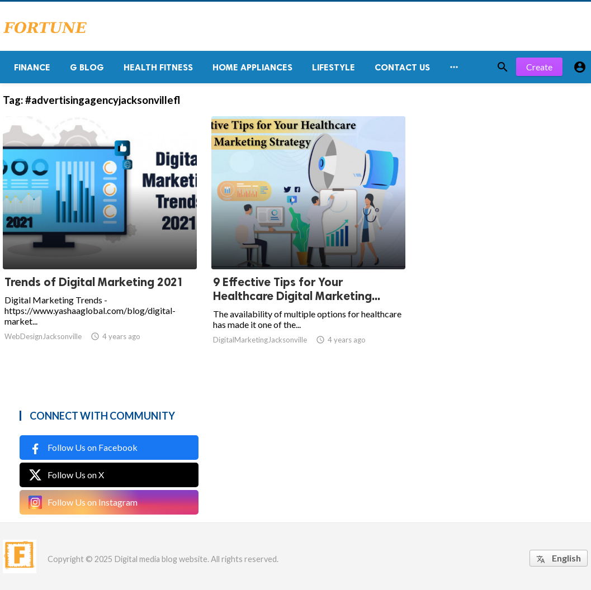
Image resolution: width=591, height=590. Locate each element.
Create (539, 66)
